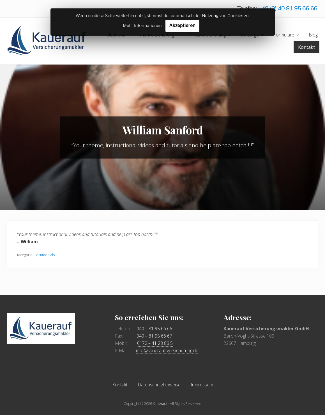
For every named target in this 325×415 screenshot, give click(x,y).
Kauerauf (160, 403)
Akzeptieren (182, 25)
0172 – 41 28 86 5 (155, 343)
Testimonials (44, 254)
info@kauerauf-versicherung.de (167, 350)
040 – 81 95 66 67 (154, 336)
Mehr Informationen (142, 25)
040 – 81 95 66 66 (154, 328)
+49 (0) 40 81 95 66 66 (287, 8)
